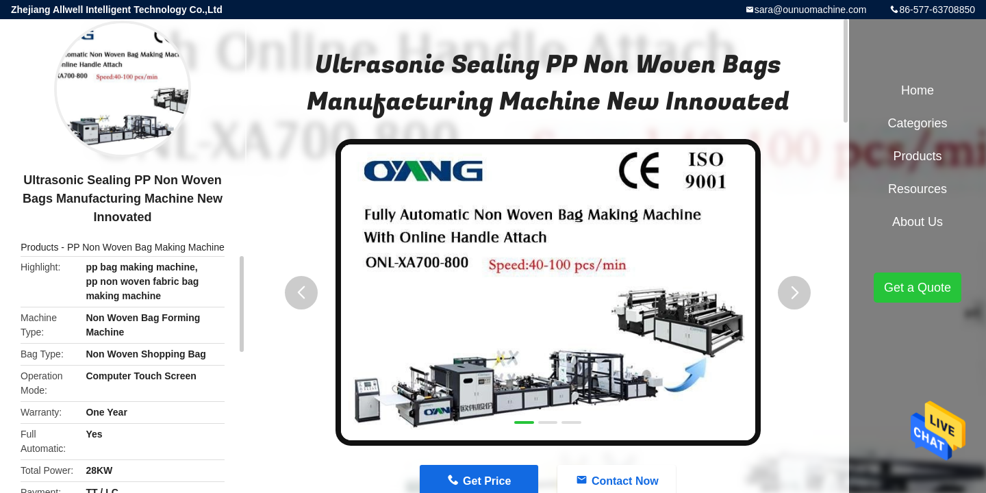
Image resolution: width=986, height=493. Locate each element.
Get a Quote (917, 287)
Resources (917, 189)
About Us (917, 222)
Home (917, 90)
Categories (917, 123)
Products (39, 247)
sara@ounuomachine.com (811, 9)
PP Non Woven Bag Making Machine (146, 247)
